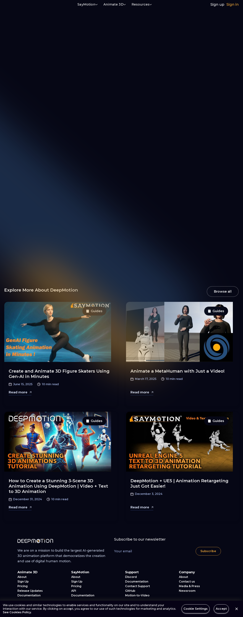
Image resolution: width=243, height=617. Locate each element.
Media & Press (189, 586)
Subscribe (208, 551)
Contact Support (137, 586)
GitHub (130, 590)
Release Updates (30, 590)
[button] (87, 5)
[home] (21, 4)
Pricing (22, 586)
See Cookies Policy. (17, 612)
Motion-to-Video (137, 595)
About (22, 577)
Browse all (223, 291)
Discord (131, 577)
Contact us (187, 581)
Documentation (29, 595)
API (73, 590)
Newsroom (187, 590)
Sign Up (23, 581)
